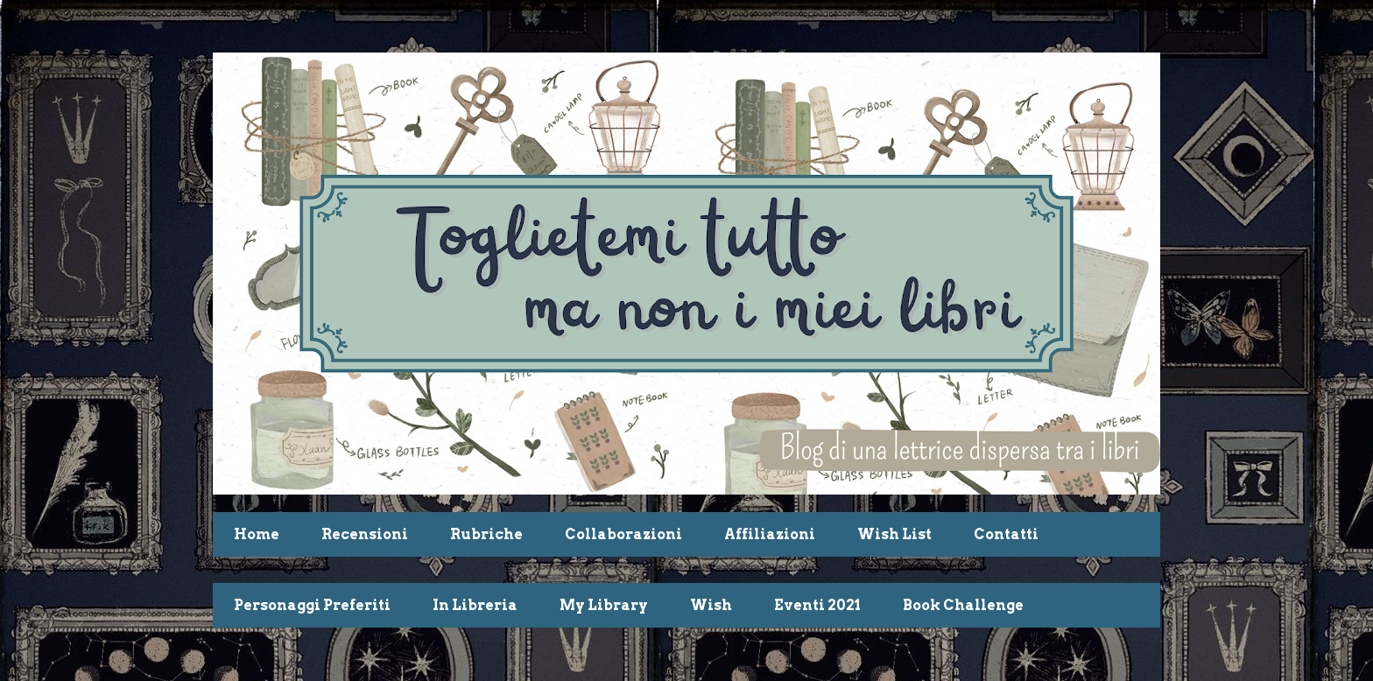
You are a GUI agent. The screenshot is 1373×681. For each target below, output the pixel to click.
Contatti (1006, 534)
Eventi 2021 (817, 605)
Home (256, 534)
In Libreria (475, 605)
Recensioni (364, 534)
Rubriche (486, 534)
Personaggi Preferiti (312, 605)
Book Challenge (963, 605)
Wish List (894, 534)
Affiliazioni (769, 534)
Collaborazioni (623, 534)
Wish (711, 605)
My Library (604, 605)
